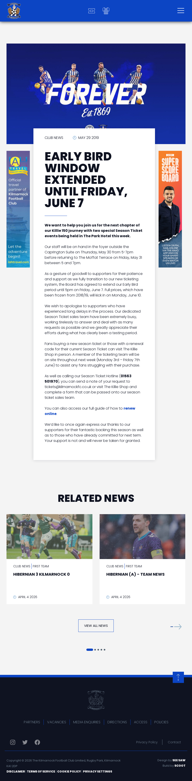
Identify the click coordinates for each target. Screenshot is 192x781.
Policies (161, 722)
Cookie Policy (69, 771)
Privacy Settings (97, 771)
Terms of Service (41, 771)
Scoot (180, 766)
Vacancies (56, 722)
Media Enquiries (86, 722)
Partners (32, 722)
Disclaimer (16, 771)
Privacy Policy (147, 742)
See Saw (178, 760)
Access (140, 722)
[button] (176, 627)
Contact (174, 742)
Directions (117, 722)
